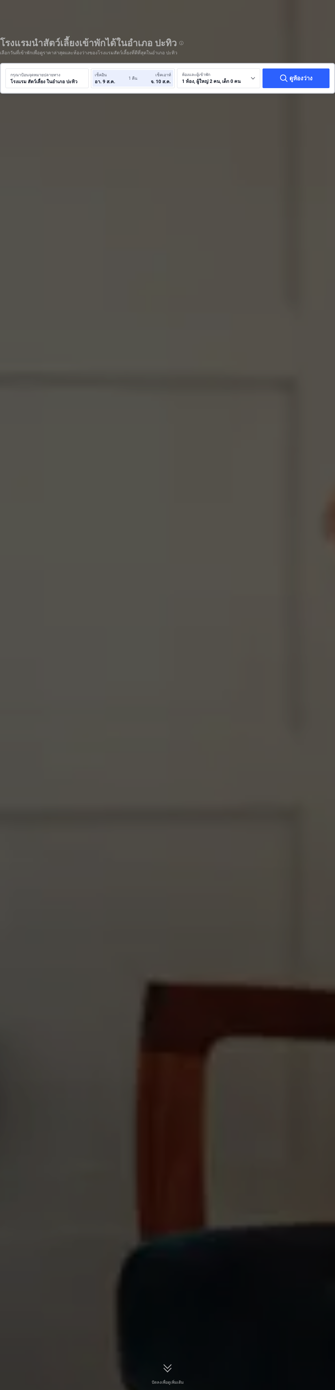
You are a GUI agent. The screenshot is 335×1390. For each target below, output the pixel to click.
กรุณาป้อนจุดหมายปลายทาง (35, 75)
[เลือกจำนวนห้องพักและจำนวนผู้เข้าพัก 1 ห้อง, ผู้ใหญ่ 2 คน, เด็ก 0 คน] (218, 78)
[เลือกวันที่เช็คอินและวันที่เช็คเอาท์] (112, 78)
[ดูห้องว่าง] (296, 78)
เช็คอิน (101, 75)
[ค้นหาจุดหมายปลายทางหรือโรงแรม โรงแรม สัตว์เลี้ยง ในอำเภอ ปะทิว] (47, 78)
